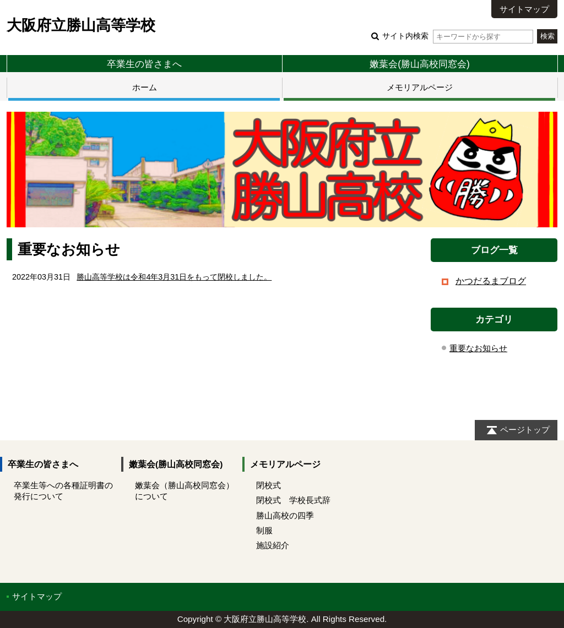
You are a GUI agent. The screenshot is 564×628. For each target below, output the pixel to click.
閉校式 (268, 485)
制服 (264, 530)
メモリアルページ (420, 87)
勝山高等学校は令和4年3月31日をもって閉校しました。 (174, 276)
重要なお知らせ (478, 348)
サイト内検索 (457, 36)
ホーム (144, 87)
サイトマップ (524, 9)
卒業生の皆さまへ (144, 63)
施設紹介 (272, 545)
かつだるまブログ (490, 281)
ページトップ (525, 429)
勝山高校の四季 (285, 515)
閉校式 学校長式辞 (293, 500)
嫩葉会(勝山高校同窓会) (420, 63)
